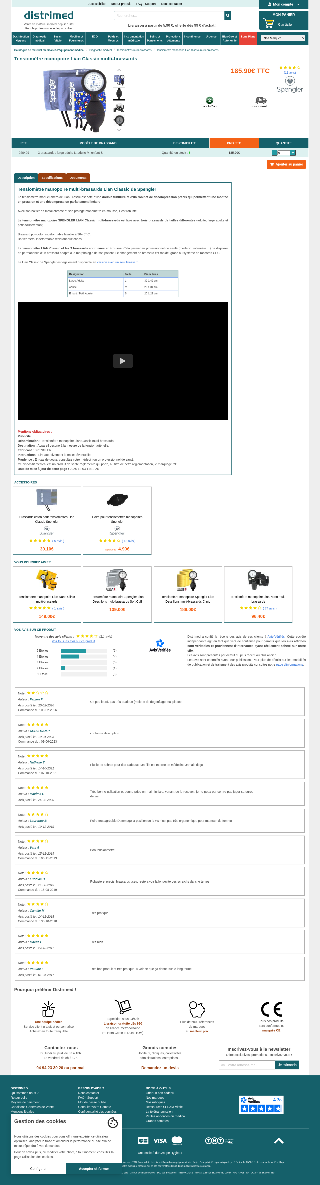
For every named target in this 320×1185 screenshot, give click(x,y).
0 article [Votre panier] (285, 24)
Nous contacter (171, 4)
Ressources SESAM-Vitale (164, 1107)
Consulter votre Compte (94, 1107)
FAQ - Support (146, 4)
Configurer (38, 1169)
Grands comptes (157, 1121)
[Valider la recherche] (227, 15)
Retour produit (121, 4)
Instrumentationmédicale (134, 38)
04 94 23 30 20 (49, 1068)
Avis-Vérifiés (276, 636)
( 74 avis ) (269, 608)
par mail (78, 1068)
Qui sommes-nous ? (24, 1093)
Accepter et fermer (94, 1169)
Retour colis (19, 1097)
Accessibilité (97, 4)
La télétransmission (159, 1111)
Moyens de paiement (25, 1102)
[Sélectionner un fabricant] (283, 38)
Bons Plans (248, 36)
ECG (95, 36)
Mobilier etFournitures (76, 38)
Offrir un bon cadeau (160, 1093)
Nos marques (155, 1097)
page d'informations (289, 664)
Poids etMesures (113, 38)
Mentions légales (22, 1111)
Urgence (211, 36)
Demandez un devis (160, 1068)
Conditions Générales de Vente (32, 1107)
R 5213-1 (249, 1162)
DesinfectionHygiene (21, 38)
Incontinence (192, 36)
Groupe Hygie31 (171, 1153)
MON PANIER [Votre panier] (283, 15)
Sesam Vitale (58, 38)
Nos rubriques (155, 1102)
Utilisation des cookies (37, 1157)
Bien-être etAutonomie (229, 38)
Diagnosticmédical (39, 38)
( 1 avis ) (58, 608)
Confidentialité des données (97, 1111)
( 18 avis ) (129, 541)
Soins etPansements (155, 38)
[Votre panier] (268, 23)
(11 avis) (290, 72)
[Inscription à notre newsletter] (247, 1065)
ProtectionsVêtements (173, 38)
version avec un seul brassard (117, 262)
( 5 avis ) (58, 541)
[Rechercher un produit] (169, 15)
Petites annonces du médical (166, 1116)
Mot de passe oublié (92, 1102)
